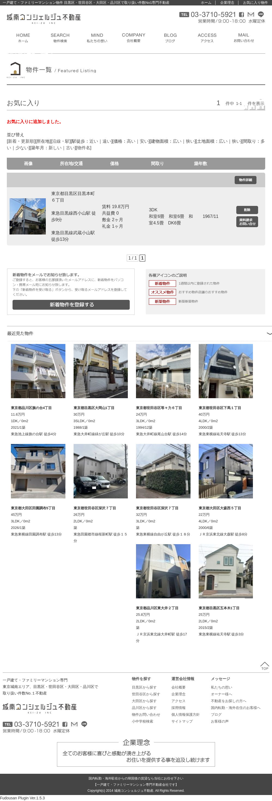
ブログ (216, 714)
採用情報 (178, 708)
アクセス (178, 701)
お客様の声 (220, 721)
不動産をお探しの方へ (228, 701)
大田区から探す (144, 701)
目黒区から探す (144, 687)
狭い (190, 141)
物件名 (83, 147)
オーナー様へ (221, 694)
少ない (22, 147)
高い (131, 141)
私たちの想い (221, 687)
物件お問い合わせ (146, 714)
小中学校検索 (142, 721)
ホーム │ (209, 3)
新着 (12, 141)
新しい (55, 147)
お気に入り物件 (255, 3)
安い (144, 141)
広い (177, 141)
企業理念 (178, 694)
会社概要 (178, 687)
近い (93, 141)
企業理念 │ (230, 3)
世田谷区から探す (146, 694)
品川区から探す (144, 708)
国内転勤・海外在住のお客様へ (236, 708)
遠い (106, 141)
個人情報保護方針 (185, 714)
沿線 (56, 141)
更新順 (27, 141)
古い (70, 147)
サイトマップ (182, 721)
